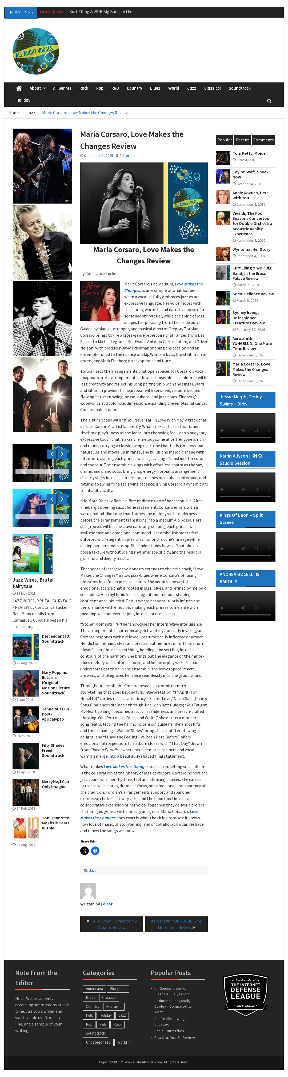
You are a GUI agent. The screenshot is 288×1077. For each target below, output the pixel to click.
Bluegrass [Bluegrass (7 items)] (118, 988)
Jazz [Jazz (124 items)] (122, 1015)
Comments (263, 139)
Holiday (23, 100)
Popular (224, 139)
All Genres (62, 88)
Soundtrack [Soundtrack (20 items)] (95, 1033)
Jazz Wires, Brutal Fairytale (33, 583)
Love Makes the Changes (126, 766)
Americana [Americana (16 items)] (94, 988)
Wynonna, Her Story (251, 249)
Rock (83, 88)
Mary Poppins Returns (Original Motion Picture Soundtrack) (56, 683)
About (35, 88)
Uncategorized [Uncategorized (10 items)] (98, 1042)
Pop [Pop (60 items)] (89, 1024)
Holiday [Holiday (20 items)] (105, 1015)
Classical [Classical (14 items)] (109, 997)
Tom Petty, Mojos (249, 153)
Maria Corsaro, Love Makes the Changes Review (251, 369)
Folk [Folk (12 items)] (89, 1015)
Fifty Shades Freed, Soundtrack (53, 750)
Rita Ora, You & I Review (174, 1037)
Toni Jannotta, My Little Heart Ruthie (56, 822)
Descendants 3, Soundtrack (56, 639)
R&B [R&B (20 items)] (103, 1024)
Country (134, 88)
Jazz (191, 88)
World (173, 88)
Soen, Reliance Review (253, 293)
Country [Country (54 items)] (92, 1006)
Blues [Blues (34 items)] (90, 997)
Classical (212, 88)
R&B (115, 88)
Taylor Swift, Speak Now (251, 174)
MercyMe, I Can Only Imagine (55, 784)
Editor (124, 155)
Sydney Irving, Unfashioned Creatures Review (249, 317)
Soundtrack (240, 88)
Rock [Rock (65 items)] (117, 1024)
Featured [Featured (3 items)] (114, 1006)
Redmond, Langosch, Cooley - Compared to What (173, 1006)
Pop (99, 88)
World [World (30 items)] (122, 1042)
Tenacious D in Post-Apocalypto (55, 714)
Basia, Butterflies (169, 1030)
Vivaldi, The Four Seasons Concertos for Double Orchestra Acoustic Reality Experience (252, 223)
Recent (242, 139)
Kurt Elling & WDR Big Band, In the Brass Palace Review (252, 273)
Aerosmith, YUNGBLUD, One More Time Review (252, 343)
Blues (155, 88)
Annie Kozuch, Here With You (251, 195)
